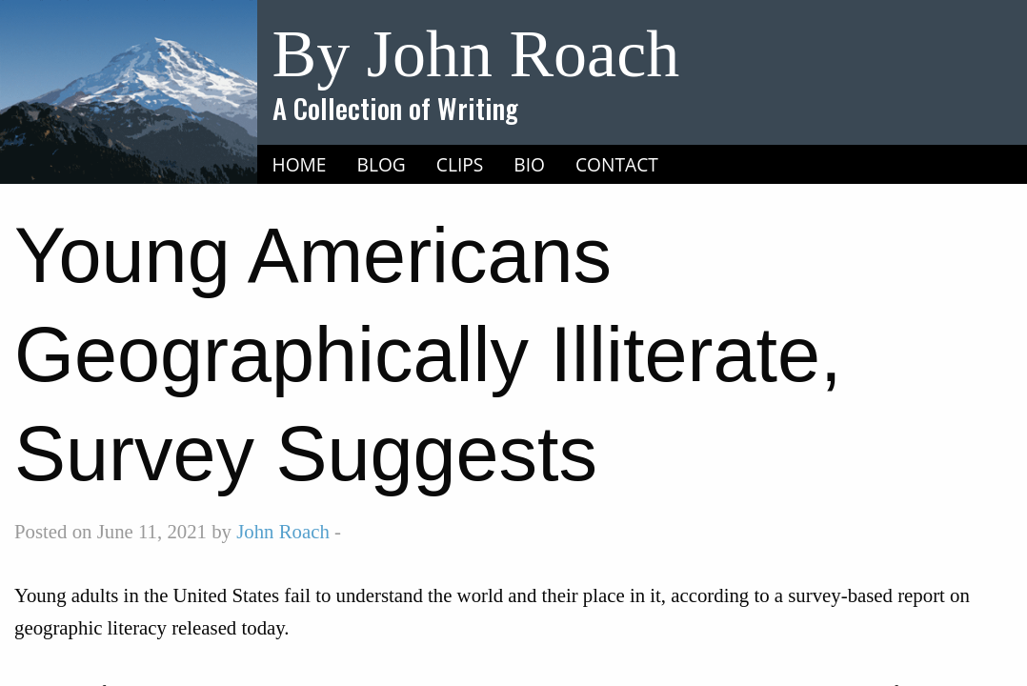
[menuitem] (299, 165)
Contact (616, 164)
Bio (529, 164)
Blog (381, 164)
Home (299, 164)
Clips (460, 164)
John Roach (283, 531)
